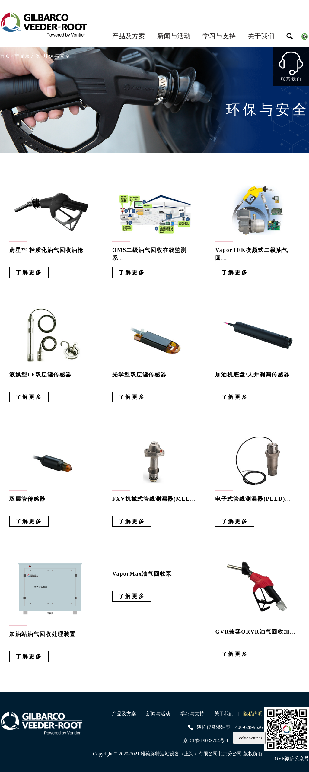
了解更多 (29, 272)
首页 (5, 56)
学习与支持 (219, 36)
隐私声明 (253, 713)
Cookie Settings (249, 737)
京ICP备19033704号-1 (205, 740)
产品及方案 (128, 36)
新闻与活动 (173, 36)
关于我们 (261, 36)
